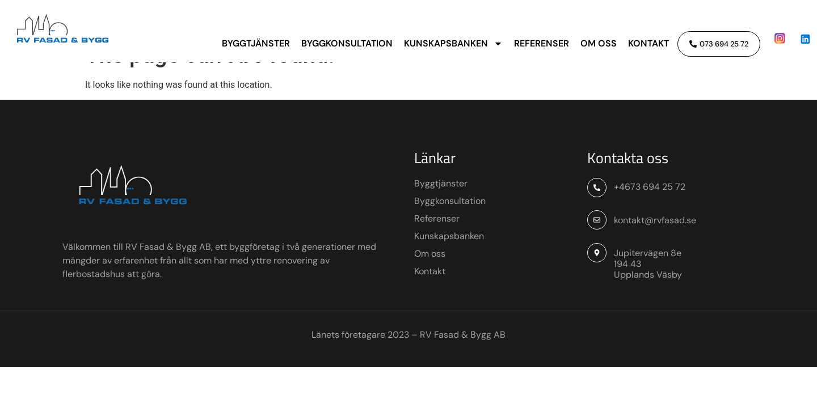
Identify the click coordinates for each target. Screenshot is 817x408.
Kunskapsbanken (453, 43)
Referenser (541, 43)
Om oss (598, 43)
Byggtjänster (256, 43)
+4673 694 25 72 (649, 212)
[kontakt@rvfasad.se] (597, 244)
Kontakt (648, 43)
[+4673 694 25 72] (597, 212)
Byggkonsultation (347, 43)
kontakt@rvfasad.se (655, 244)
